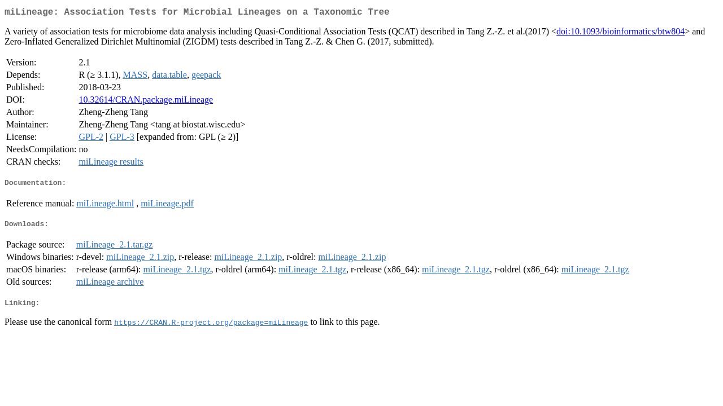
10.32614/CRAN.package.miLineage (146, 102)
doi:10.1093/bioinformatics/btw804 (620, 33)
